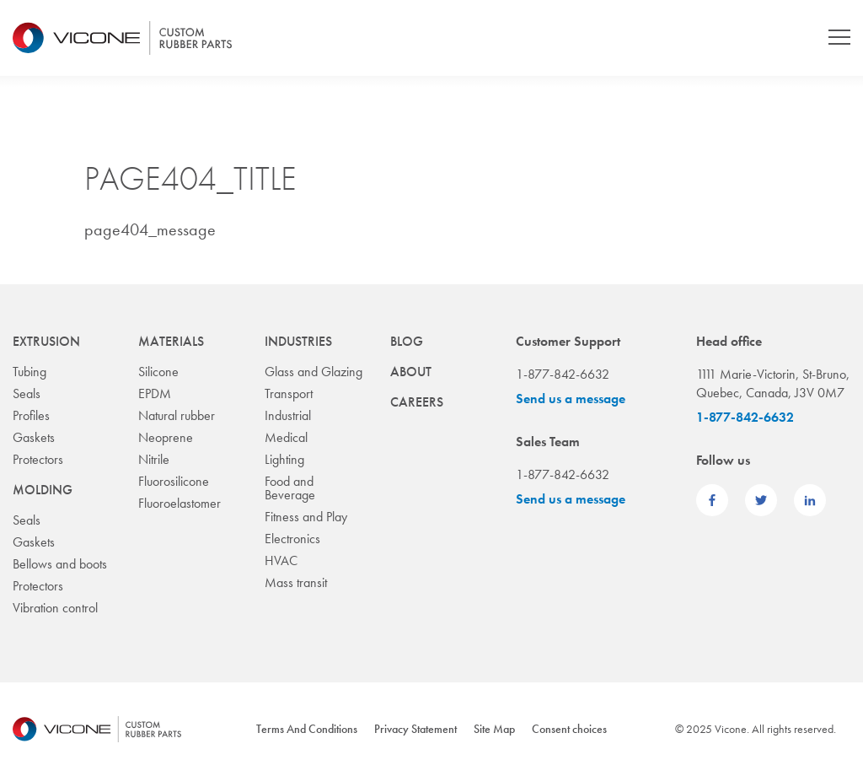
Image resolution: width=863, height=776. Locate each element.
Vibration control (55, 608)
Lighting (284, 459)
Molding (42, 489)
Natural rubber (176, 415)
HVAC (281, 560)
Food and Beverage (290, 488)
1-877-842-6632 (745, 417)
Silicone (158, 371)
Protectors (38, 459)
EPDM (154, 393)
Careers (416, 402)
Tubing (29, 371)
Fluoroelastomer (179, 503)
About (411, 371)
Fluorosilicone (173, 481)
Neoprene (165, 437)
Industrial (288, 415)
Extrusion (46, 341)
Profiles (31, 415)
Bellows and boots (60, 564)
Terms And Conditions (306, 728)
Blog (406, 341)
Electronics (292, 538)
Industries (298, 341)
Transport (289, 393)
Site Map (494, 728)
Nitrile (153, 459)
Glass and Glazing (313, 371)
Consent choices (569, 728)
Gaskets (34, 437)
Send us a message (570, 398)
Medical (286, 437)
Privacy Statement (415, 728)
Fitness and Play (306, 516)
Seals (26, 393)
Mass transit (296, 582)
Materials (171, 341)
